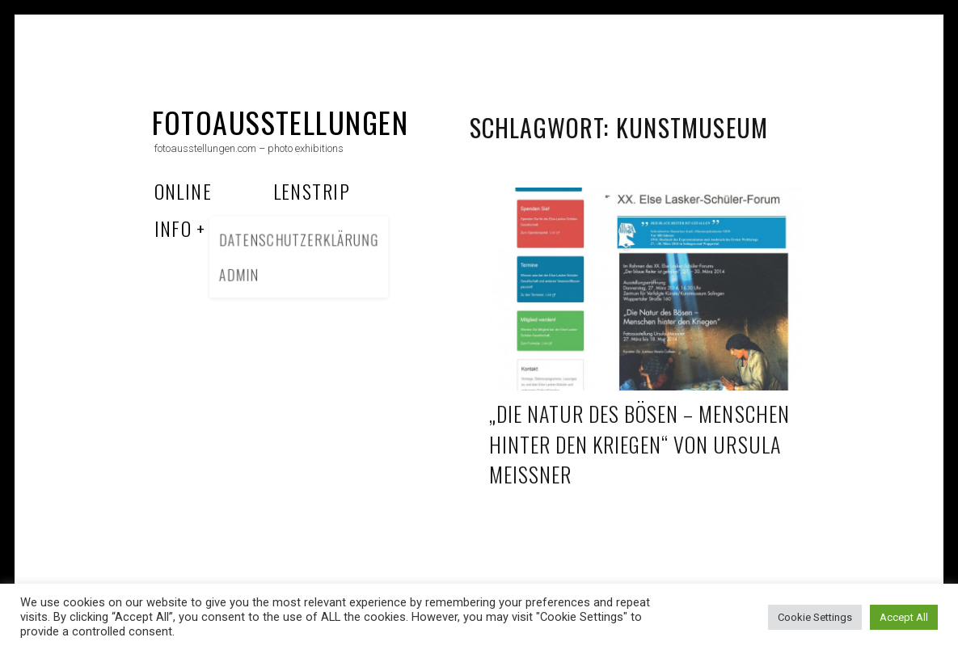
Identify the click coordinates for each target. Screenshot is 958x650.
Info (173, 228)
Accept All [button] (904, 617)
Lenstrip (312, 190)
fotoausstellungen (280, 121)
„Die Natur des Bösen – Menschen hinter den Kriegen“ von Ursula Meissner (639, 444)
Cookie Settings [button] (815, 617)
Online (183, 190)
